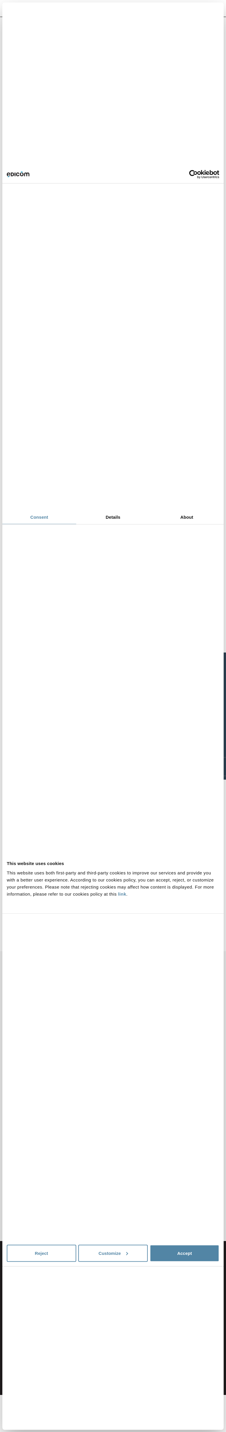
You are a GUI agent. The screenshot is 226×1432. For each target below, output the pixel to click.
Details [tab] (113, 517)
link (122, 893)
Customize (113, 1252)
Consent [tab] (39, 517)
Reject (41, 1252)
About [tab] (186, 517)
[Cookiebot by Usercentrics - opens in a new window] (193, 174)
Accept (184, 1252)
